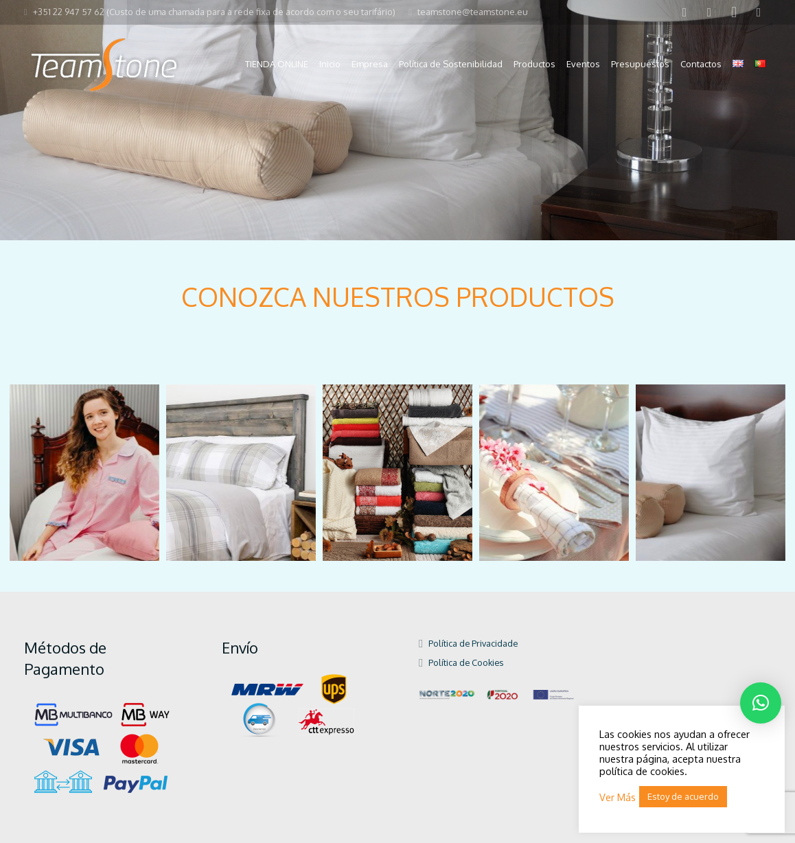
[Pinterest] (758, 12)
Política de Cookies (465, 662)
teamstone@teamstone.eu (472, 11)
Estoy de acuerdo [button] (683, 796)
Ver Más (617, 797)
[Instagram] (734, 12)
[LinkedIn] (709, 12)
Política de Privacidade (473, 643)
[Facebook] (684, 12)
